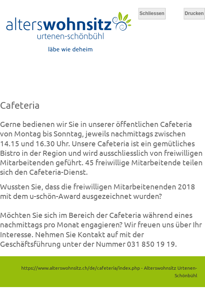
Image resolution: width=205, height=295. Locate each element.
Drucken (194, 13)
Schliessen (152, 13)
